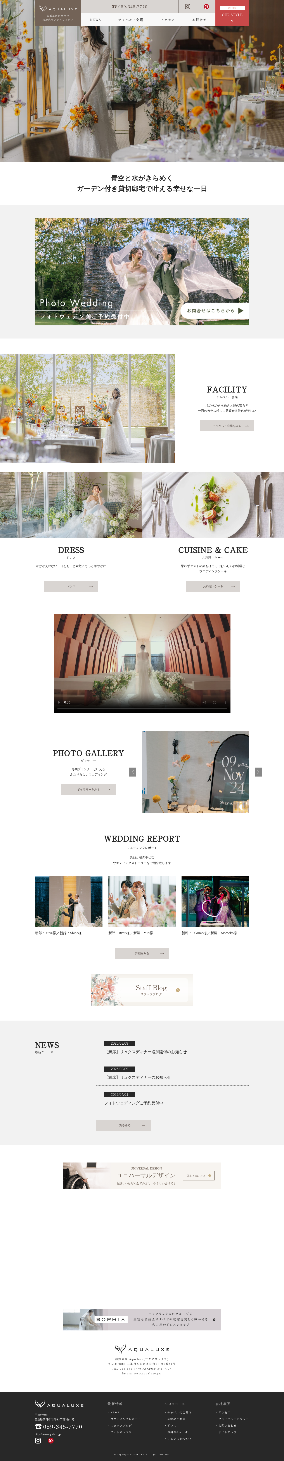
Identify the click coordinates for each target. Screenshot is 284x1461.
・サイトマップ (226, 1432)
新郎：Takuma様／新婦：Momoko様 (209, 933)
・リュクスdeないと (178, 1438)
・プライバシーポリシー (232, 1419)
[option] (142, 81)
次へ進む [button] (258, 772)
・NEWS (113, 1412)
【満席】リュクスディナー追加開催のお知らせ (145, 1052)
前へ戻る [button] (132, 772)
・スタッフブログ (119, 1425)
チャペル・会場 (131, 19)
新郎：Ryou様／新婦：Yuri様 (130, 933)
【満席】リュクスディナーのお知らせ (137, 1077)
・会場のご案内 (175, 1419)
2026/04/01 (119, 1094)
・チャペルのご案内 (178, 1412)
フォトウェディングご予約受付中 (133, 1103)
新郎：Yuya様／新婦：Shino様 (58, 933)
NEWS (95, 19)
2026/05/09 (119, 1043)
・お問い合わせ (226, 1425)
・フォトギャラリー (121, 1432)
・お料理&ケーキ (176, 1432)
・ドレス (170, 1425)
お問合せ (199, 19)
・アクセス (223, 1412)
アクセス (168, 19)
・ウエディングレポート (124, 1419)
